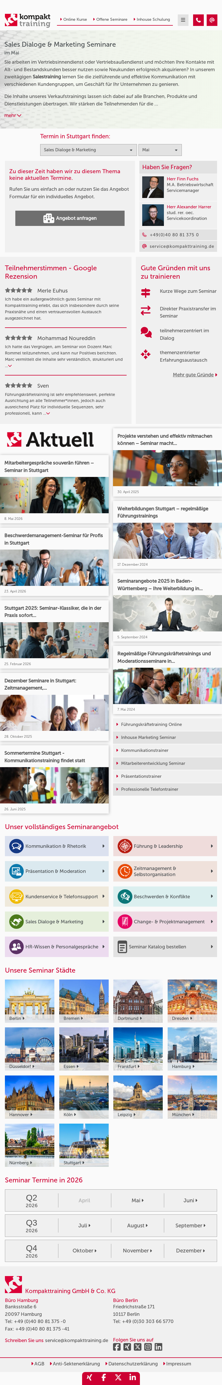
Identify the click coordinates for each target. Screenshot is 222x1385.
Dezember (190, 1251)
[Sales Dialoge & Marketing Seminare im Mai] (198, 20)
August (137, 1225)
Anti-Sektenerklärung (74, 1364)
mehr (12, 115)
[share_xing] (89, 1378)
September (190, 1225)
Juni (190, 1200)
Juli (84, 1225)
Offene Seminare (110, 19)
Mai (138, 1200)
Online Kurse (73, 19)
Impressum (177, 1364)
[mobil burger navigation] (183, 20)
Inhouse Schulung (151, 19)
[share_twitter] (118, 1378)
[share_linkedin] (132, 1378)
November (137, 1251)
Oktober (85, 1251)
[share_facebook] (104, 1378)
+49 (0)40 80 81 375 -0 (40, 1321)
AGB (38, 1364)
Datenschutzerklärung (131, 1364)
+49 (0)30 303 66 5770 (148, 1321)
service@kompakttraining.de (76, 1340)
